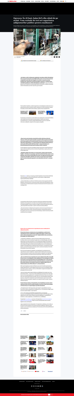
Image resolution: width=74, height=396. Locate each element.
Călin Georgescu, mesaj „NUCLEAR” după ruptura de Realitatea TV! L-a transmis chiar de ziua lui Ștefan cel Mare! (24, 348)
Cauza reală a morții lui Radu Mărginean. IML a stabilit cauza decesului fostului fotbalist (24, 361)
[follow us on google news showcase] (30, 371)
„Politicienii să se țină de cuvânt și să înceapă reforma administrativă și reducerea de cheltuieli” (24, 342)
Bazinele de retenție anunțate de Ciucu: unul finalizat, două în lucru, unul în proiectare (24, 337)
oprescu (25, 310)
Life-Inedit (47, 1)
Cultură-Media (53, 1)
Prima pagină (15, 15)
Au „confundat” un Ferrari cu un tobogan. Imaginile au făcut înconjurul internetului (42, 361)
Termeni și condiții (37, 381)
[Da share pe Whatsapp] (59, 57)
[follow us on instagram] (43, 371)
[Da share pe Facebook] (54, 57)
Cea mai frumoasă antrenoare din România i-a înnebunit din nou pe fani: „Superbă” (24, 354)
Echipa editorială (22, 381)
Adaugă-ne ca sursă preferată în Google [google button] (28, 60)
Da (49, 394)
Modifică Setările (37, 383)
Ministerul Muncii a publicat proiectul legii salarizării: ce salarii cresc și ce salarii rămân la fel (23, 367)
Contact (53, 381)
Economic (28, 1)
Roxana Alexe (18, 57)
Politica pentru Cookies (29, 381)
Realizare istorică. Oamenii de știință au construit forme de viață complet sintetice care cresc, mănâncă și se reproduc (42, 337)
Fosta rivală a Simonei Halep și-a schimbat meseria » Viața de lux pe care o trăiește (42, 342)
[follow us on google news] (23, 371)
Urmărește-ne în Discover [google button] (45, 60)
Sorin (25, 175)
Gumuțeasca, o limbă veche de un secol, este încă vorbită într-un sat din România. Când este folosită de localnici (24, 112)
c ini (21, 310)
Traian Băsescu (28, 299)
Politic (32, 1)
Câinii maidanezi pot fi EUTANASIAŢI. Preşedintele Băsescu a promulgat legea (35, 292)
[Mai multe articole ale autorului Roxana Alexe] (15, 57)
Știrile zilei (23, 1)
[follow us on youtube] (37, 371)
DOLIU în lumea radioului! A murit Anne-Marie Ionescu (41, 348)
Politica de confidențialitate (46, 381)
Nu (51, 394)
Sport (58, 1)
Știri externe (37, 1)
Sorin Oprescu (27, 232)
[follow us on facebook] (50, 371)
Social (42, 1)
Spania (61, 1)
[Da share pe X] (57, 57)
